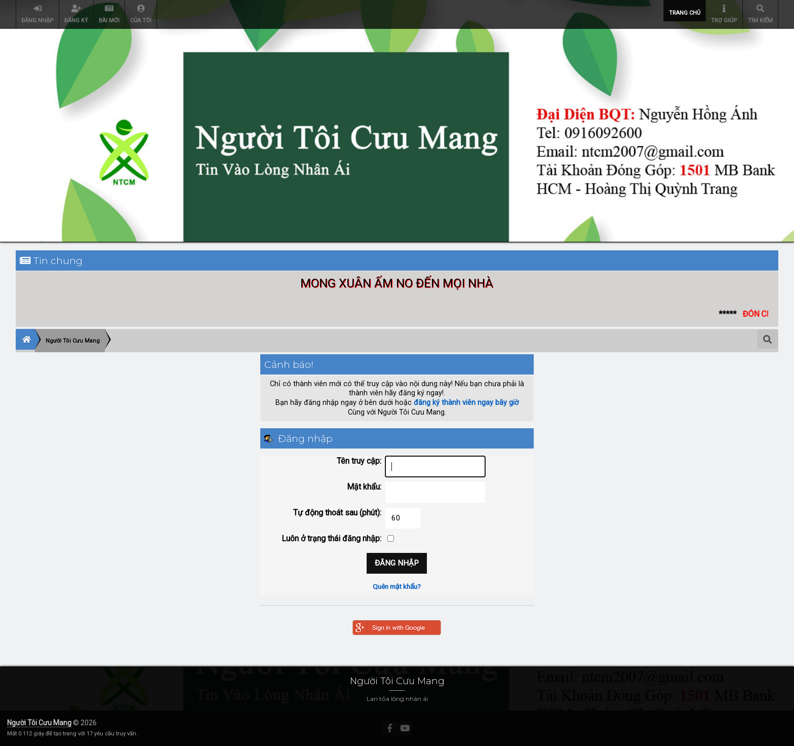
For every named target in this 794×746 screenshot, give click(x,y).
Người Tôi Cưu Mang (39, 723)
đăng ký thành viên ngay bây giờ (466, 402)
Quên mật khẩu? (397, 586)
